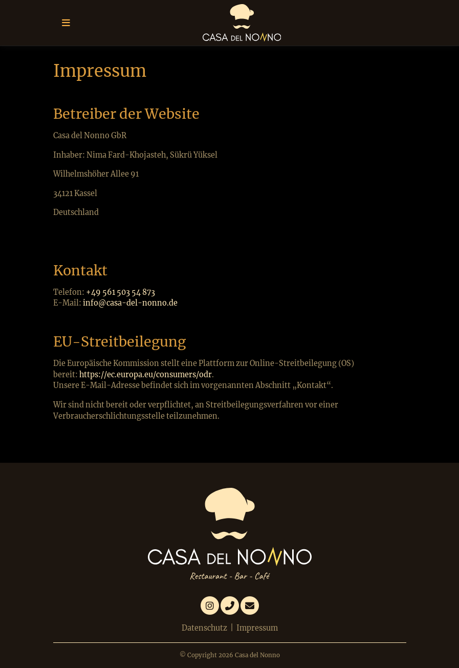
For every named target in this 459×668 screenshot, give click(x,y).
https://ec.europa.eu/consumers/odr (145, 374)
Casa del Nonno (257, 655)
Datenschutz (204, 628)
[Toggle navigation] (66, 23)
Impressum (257, 628)
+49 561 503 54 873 (120, 292)
